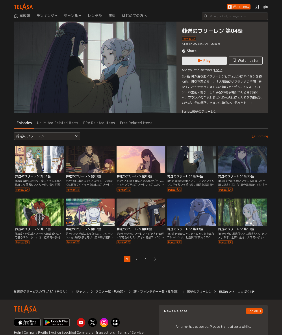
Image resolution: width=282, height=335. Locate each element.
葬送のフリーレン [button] (199, 291)
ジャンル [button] (82, 291)
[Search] (235, 16)
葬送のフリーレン (204, 111)
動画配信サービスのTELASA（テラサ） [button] (41, 291)
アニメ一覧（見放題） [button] (110, 291)
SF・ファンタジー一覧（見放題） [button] (156, 291)
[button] (238, 7)
